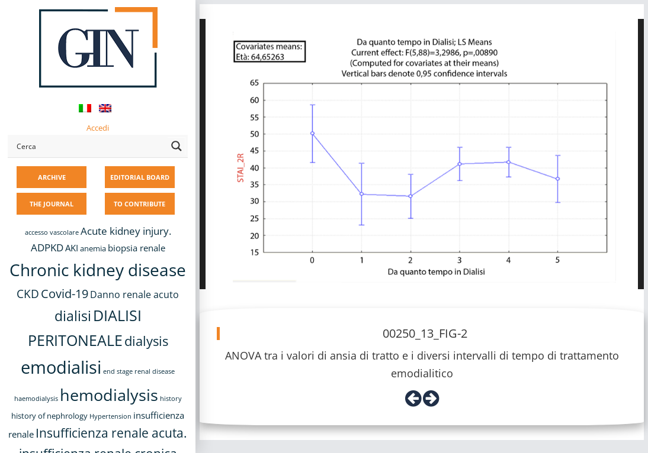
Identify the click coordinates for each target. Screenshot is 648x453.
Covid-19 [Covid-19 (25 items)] (64, 293)
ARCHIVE (52, 177)
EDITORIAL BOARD (139, 177)
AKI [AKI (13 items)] (71, 248)
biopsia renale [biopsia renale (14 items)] (136, 247)
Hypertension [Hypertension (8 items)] (110, 416)
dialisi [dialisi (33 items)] (72, 316)
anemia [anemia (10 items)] (93, 249)
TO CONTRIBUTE (139, 203)
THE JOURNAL (51, 203)
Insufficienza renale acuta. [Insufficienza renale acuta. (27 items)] (111, 432)
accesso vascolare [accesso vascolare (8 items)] (52, 232)
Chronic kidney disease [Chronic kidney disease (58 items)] (97, 269)
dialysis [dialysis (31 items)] (146, 341)
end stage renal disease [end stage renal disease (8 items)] (139, 371)
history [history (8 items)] (171, 398)
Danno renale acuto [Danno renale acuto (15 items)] (134, 294)
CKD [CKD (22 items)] (28, 294)
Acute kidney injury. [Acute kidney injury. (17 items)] (126, 231)
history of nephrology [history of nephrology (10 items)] (49, 416)
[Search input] (89, 146)
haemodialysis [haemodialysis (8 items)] (36, 398)
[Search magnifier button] (176, 146)
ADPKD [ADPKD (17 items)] (47, 247)
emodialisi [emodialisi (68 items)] (61, 367)
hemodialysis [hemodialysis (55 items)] (109, 395)
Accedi (97, 127)
